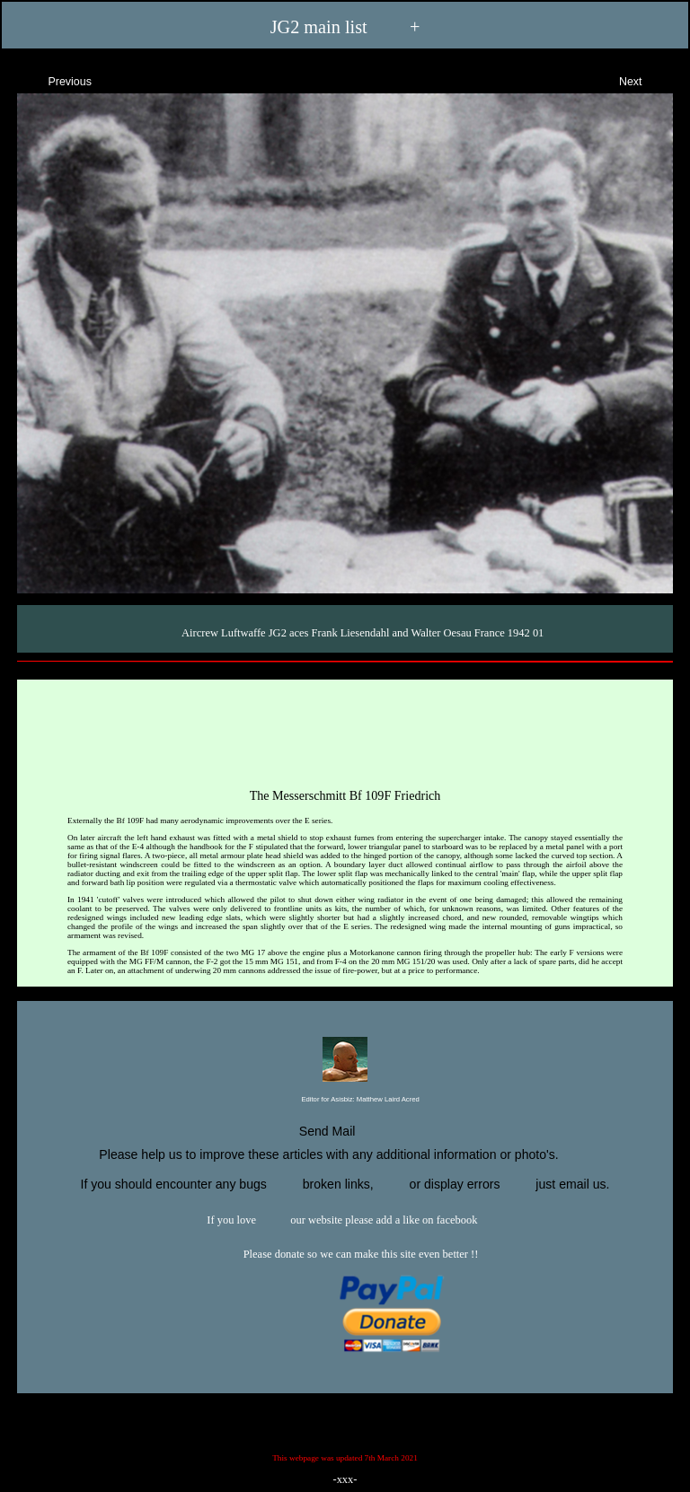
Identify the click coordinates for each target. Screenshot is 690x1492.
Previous (54, 79)
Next (646, 79)
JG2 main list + (345, 27)
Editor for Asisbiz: (344, 1100)
